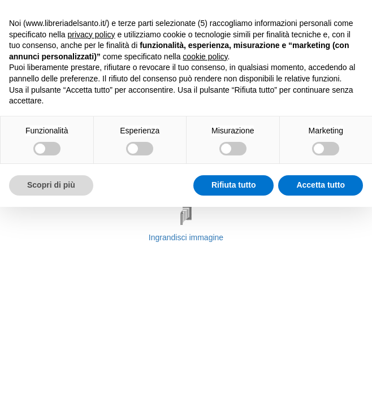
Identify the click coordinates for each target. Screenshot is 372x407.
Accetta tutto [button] (320, 184)
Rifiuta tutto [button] (233, 184)
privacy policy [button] (91, 34)
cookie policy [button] (205, 56)
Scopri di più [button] (51, 184)
